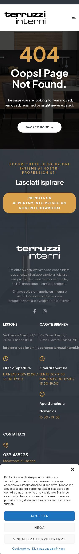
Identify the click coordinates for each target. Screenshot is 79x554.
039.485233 (15, 454)
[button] (73, 469)
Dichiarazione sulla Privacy (48, 548)
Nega (39, 527)
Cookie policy (21, 548)
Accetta (39, 516)
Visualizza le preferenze (39, 539)
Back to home (39, 127)
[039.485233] (5, 445)
